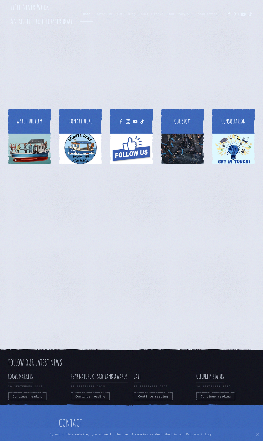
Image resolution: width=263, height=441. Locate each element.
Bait (137, 376)
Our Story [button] (179, 14)
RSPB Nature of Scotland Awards (99, 376)
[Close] (257, 434)
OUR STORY (182, 121)
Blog (131, 14)
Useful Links (152, 14)
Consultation (207, 14)
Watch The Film (109, 14)
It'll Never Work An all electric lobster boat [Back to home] (41, 14)
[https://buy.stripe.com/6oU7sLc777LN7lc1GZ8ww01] (80, 136)
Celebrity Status (210, 376)
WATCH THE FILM (29, 121)
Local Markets (20, 376)
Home (86, 14)
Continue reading (27, 396)
